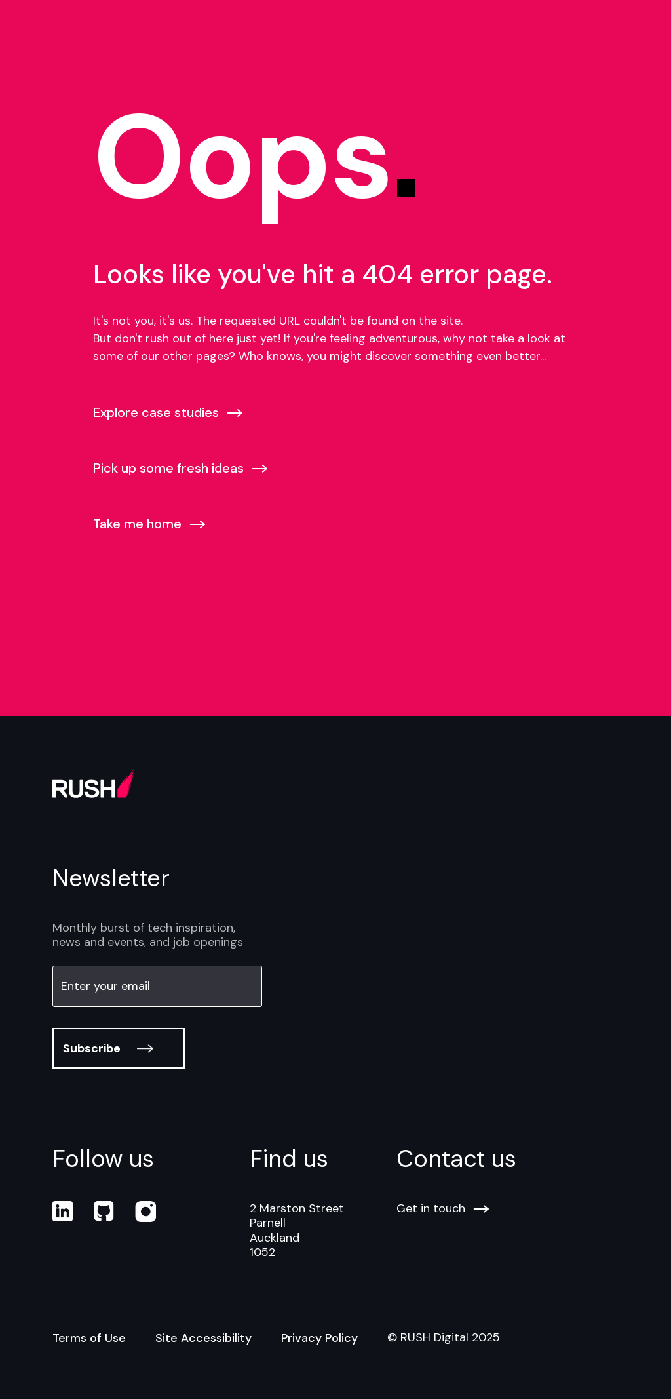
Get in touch (442, 1209)
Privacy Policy (319, 1338)
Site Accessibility (203, 1338)
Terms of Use (89, 1338)
